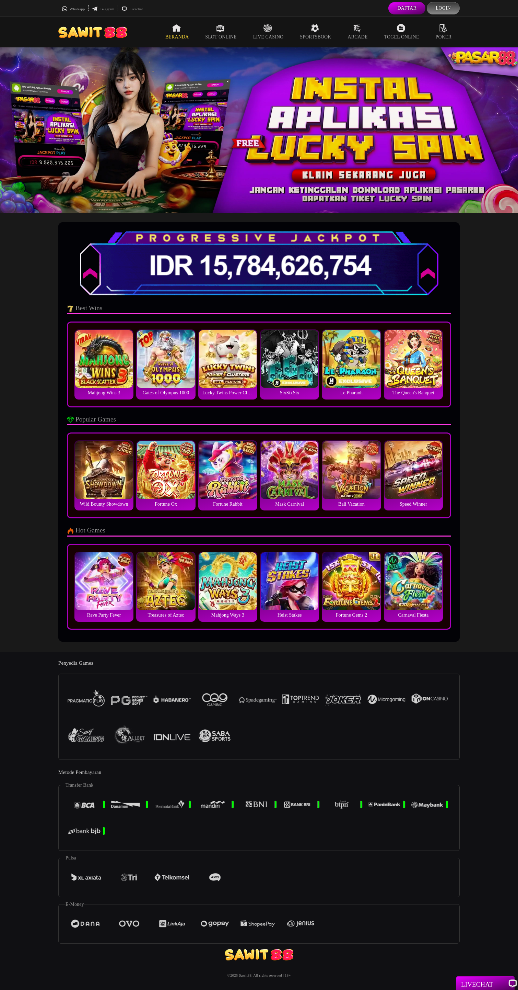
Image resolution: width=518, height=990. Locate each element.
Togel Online (401, 32)
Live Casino (268, 32)
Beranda (177, 32)
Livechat (132, 9)
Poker (443, 32)
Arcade (358, 32)
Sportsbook (315, 32)
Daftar (406, 8)
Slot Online (220, 32)
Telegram (103, 9)
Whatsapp (73, 9)
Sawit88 (245, 975)
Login (443, 8)
